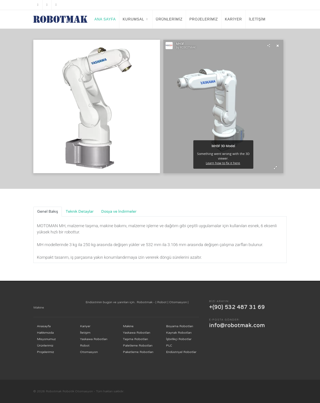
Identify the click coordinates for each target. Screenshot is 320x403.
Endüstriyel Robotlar (181, 352)
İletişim (85, 333)
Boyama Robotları (179, 326)
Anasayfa (44, 326)
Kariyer (85, 326)
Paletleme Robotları (137, 345)
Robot (85, 345)
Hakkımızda (45, 333)
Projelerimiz (45, 352)
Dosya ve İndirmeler (118, 211)
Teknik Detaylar (80, 211)
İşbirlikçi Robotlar (179, 339)
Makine (128, 326)
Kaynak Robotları (179, 333)
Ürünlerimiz (45, 345)
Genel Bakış (47, 211)
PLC (169, 345)
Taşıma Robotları (135, 339)
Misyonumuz (46, 339)
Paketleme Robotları (138, 352)
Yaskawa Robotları (93, 339)
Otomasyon (89, 352)
